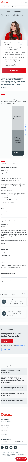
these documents (21, 345)
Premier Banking (5, 425)
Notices (16, 452)
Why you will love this (7, 43)
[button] (23, 293)
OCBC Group (4, 430)
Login (22, 2)
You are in (6, 421)
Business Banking (5, 428)
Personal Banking (4, 6)
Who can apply (20, 43)
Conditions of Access (5, 452)
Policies (12, 452)
